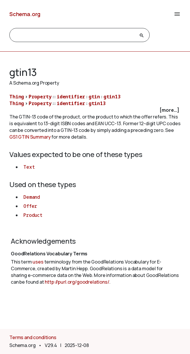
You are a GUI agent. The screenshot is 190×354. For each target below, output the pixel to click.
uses (37, 262)
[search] (74, 35)
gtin (94, 96)
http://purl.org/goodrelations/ (77, 282)
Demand (31, 197)
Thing (16, 96)
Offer (30, 206)
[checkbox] (95, 110)
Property (40, 96)
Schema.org (24, 14)
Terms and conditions (32, 337)
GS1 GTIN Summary (30, 137)
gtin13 (112, 96)
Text (28, 167)
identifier (71, 96)
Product (32, 215)
